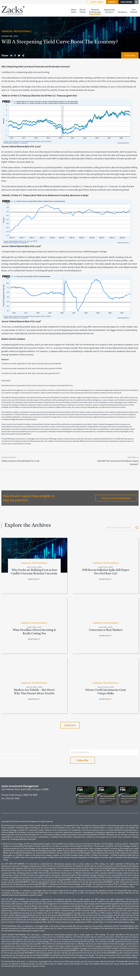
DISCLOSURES (126, 2)
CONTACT (112, 2)
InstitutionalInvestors (109, 11)
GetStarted (134, 11)
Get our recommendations (116, 498)
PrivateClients (83, 11)
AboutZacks (73, 11)
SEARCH (136, 2)
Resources (122, 11)
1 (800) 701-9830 (29, 794)
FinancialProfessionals (95, 11)
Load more (70, 725)
